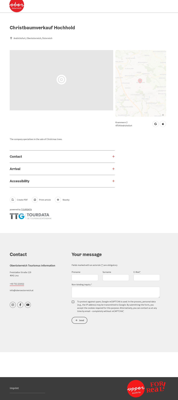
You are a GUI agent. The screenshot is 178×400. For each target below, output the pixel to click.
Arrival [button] (15, 169)
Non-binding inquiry (82, 284)
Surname (107, 272)
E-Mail (137, 272)
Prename (76, 272)
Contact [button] (16, 156)
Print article (41, 199)
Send (81, 320)
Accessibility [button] (19, 181)
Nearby (62, 199)
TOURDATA (26, 209)
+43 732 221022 (17, 283)
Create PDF (19, 199)
